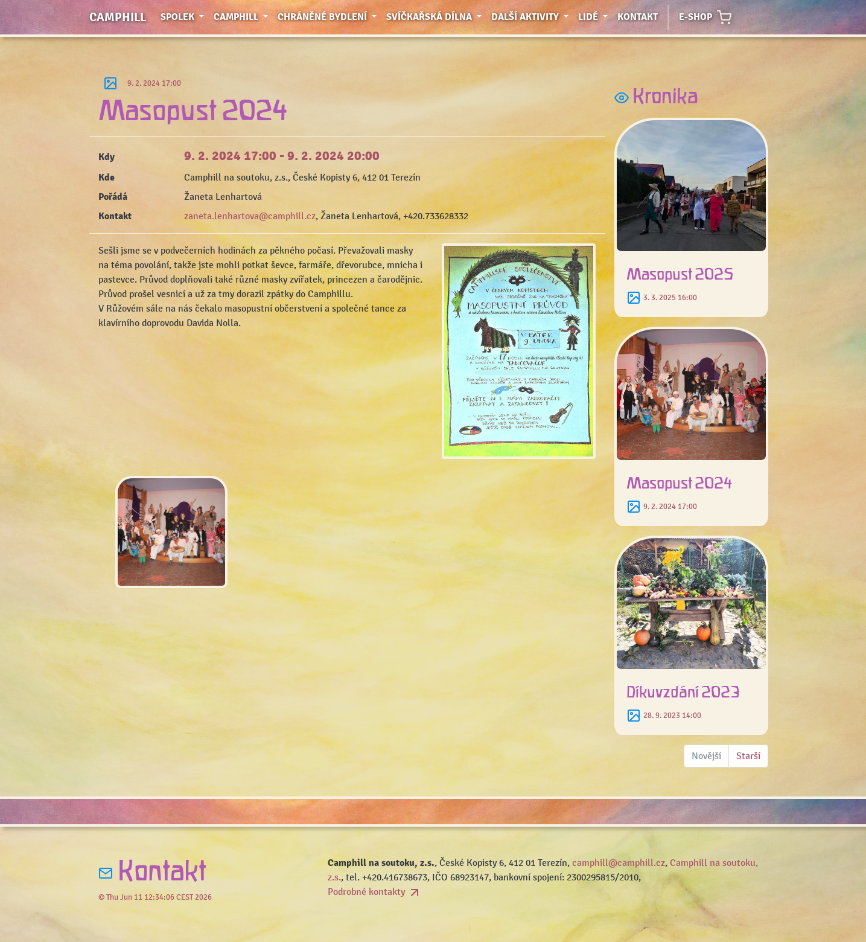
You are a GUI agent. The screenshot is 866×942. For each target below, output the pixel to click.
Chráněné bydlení (329, 16)
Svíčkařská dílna (436, 16)
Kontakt (637, 17)
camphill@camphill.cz (618, 863)
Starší (748, 756)
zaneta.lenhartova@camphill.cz (250, 216)
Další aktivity (532, 16)
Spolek (185, 16)
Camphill (117, 17)
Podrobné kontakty (375, 892)
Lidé (595, 16)
